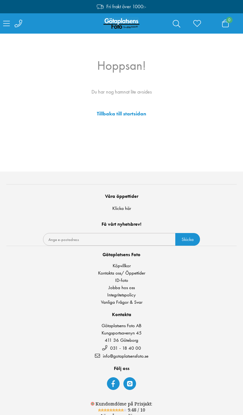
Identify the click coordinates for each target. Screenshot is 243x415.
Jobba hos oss (122, 287)
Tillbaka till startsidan (121, 113)
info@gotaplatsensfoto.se (121, 356)
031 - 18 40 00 (121, 348)
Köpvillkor (122, 265)
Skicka (188, 239)
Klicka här (121, 208)
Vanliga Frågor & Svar (121, 302)
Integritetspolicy (121, 295)
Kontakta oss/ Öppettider (121, 273)
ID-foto (121, 280)
